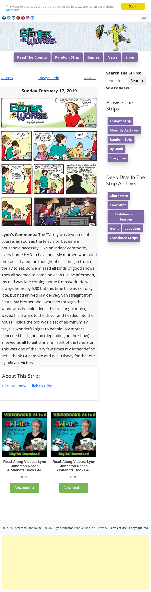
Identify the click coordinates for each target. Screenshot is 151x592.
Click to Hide (40, 386)
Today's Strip (48, 77)
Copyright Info (138, 528)
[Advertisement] (75, 562)
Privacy (102, 528)
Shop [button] (129, 57)
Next (90, 77)
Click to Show (14, 386)
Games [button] (93, 57)
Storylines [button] (118, 158)
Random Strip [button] (67, 57)
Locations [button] (132, 228)
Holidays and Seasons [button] (126, 216)
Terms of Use (118, 528)
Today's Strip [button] (120, 121)
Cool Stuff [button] (118, 205)
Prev (7, 77)
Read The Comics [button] (32, 57)
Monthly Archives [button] (124, 130)
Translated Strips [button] (124, 237)
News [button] (112, 57)
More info (12, 10)
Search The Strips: (123, 73)
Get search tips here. (118, 87)
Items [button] (114, 228)
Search (137, 80)
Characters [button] (119, 195)
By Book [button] (116, 148)
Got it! (133, 6)
